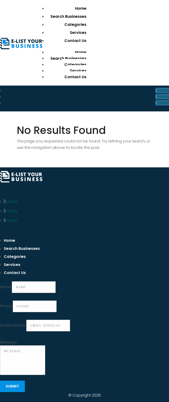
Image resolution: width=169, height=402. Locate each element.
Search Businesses (68, 16)
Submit (12, 386)
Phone (6, 306)
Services (78, 32)
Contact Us (75, 40)
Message (8, 342)
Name (5, 287)
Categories (75, 24)
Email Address (12, 325)
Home (80, 8)
